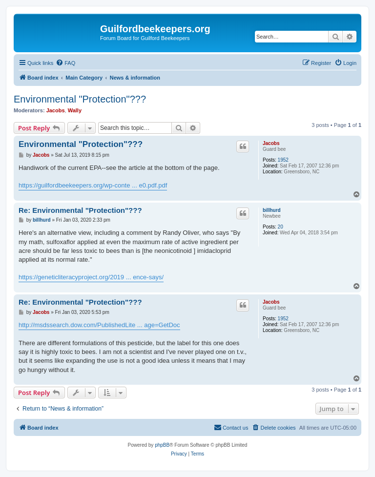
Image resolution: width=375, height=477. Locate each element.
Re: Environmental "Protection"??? (80, 210)
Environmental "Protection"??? (80, 99)
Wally (75, 110)
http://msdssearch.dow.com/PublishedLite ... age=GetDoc (99, 325)
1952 (283, 160)
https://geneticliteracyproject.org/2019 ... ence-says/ (91, 277)
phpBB (162, 445)
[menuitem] (65, 63)
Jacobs (55, 110)
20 (280, 226)
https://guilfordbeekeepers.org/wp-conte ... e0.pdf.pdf (93, 185)
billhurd (272, 210)
